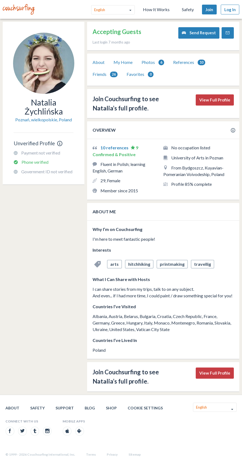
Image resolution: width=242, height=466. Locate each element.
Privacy (112, 454)
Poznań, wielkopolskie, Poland (43, 119)
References (189, 62)
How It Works (156, 9)
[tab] (99, 62)
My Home (123, 62)
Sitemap (134, 454)
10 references (114, 147)
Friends (105, 74)
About (99, 62)
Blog (90, 408)
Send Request (199, 32)
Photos (153, 62)
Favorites (140, 74)
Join (209, 9)
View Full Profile (214, 99)
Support (65, 408)
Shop (111, 408)
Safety (188, 9)
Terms (91, 454)
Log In (230, 9)
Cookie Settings (145, 408)
